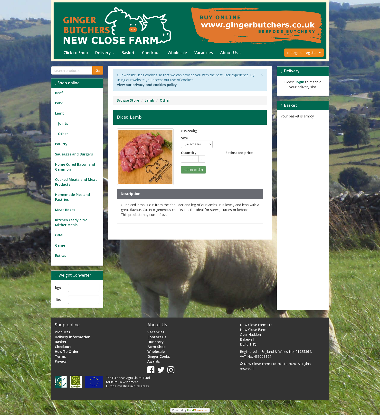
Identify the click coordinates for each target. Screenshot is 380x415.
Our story (155, 341)
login (300, 82)
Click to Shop (76, 52)
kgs (58, 287)
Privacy (61, 361)
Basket (128, 52)
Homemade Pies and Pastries (72, 197)
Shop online (67, 83)
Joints (61, 123)
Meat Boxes (65, 209)
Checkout (151, 52)
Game (60, 245)
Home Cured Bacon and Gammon (75, 167)
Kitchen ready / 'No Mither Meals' (71, 222)
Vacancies (203, 52)
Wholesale (177, 52)
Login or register (304, 52)
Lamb (60, 113)
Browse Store (128, 100)
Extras (60, 255)
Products (62, 332)
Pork (59, 103)
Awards (153, 361)
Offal (59, 235)
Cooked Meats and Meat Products (76, 182)
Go (97, 70)
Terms (60, 356)
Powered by (190, 410)
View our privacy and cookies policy (147, 84)
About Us (230, 52)
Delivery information (72, 337)
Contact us (156, 337)
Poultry (61, 144)
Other (61, 133)
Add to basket (193, 170)
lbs (58, 299)
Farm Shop (156, 346)
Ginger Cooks (158, 356)
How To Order (66, 351)
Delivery (104, 52)
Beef (59, 92)
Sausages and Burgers (74, 154)
